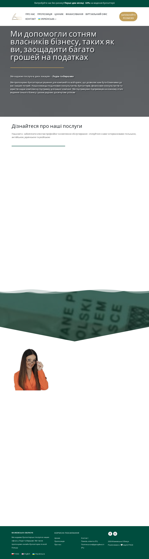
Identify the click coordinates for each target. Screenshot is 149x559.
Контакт (30, 18)
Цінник (58, 14)
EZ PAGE (129, 545)
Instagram (115, 534)
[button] (128, 16)
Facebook (110, 534)
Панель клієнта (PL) (89, 541)
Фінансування (74, 14)
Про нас (30, 14)
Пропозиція (44, 14)
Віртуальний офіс (96, 14)
